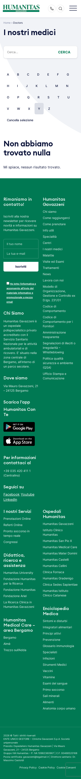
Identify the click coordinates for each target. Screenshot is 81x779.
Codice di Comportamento (54, 308)
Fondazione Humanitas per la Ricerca (19, 581)
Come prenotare (54, 224)
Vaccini (48, 671)
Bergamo (9, 637)
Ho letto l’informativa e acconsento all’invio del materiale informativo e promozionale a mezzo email (21, 292)
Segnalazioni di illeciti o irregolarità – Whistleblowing (59, 347)
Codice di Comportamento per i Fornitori (58, 321)
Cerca (64, 52)
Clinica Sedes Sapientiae (60, 584)
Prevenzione (51, 639)
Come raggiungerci (56, 218)
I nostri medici (52, 249)
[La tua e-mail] (20, 253)
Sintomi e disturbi (55, 621)
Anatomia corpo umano (59, 708)
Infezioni (49, 658)
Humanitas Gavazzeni (58, 524)
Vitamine (49, 677)
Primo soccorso (53, 689)
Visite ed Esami (53, 261)
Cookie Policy (46, 767)
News (47, 274)
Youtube (27, 494)
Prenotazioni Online (17, 518)
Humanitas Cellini (55, 566)
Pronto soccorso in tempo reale (16, 533)
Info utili (48, 230)
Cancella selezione (20, 120)
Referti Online (12, 525)
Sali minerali (51, 696)
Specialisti (50, 652)
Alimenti (48, 702)
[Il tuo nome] (20, 244)
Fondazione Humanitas (19, 589)
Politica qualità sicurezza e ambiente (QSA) (58, 363)
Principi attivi (52, 633)
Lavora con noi (53, 280)
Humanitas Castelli (56, 559)
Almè (6, 644)
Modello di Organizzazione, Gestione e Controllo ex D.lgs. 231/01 (59, 293)
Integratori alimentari (57, 627)
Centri (47, 243)
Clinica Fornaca (53, 572)
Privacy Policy (28, 767)
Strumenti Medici (55, 664)
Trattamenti (51, 268)
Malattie (48, 255)
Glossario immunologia (58, 646)
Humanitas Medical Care (60, 547)
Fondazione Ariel (15, 596)
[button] (73, 8)
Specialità (50, 236)
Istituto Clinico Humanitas (53, 532)
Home (7, 22)
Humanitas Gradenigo (58, 578)
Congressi (10, 542)
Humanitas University (18, 572)
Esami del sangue (55, 683)
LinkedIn (10, 499)
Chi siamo (49, 211)
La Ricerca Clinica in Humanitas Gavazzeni (18, 604)
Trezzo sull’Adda (14, 650)
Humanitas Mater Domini (60, 553)
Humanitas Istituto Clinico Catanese (55, 593)
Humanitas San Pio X (57, 541)
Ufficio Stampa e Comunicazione (54, 376)
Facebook (11, 494)
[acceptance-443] (7, 283)
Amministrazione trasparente (54, 335)
